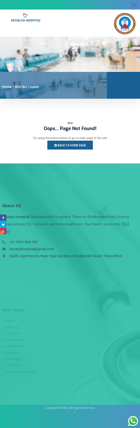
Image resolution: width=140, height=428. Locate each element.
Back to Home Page (70, 145)
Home (6, 87)
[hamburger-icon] (134, 5)
